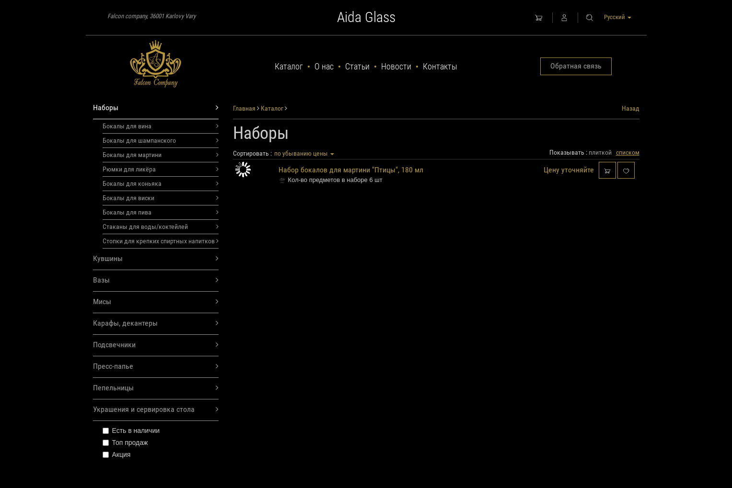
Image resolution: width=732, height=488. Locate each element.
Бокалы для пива (161, 212)
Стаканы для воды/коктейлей (161, 226)
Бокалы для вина (161, 126)
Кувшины (156, 258)
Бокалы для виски (161, 198)
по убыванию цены (304, 153)
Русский (617, 17)
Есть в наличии (131, 430)
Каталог (289, 66)
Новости (396, 66)
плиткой (600, 152)
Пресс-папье (156, 366)
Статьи (357, 66)
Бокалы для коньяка (161, 183)
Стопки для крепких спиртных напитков (161, 241)
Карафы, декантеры (156, 323)
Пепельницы (156, 388)
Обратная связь (576, 65)
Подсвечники (156, 345)
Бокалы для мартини (161, 154)
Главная (244, 108)
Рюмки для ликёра (161, 169)
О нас (324, 66)
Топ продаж (125, 442)
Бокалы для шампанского (161, 140)
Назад (630, 108)
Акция (117, 454)
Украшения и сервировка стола (156, 409)
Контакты (440, 66)
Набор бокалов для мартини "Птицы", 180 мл (351, 169)
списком (627, 152)
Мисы (156, 301)
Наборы (156, 107)
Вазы (156, 280)
